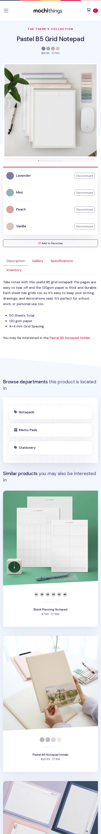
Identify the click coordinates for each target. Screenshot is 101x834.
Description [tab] (16, 261)
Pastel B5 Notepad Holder (70, 338)
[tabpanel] (50, 310)
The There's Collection (50, 29)
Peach (21, 209)
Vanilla (21, 226)
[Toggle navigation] (6, 10)
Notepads (26, 412)
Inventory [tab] (14, 270)
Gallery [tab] (37, 261)
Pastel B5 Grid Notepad (50, 39)
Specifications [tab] (61, 261)
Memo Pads (28, 430)
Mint (19, 192)
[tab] (38, 160)
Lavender (23, 175)
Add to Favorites (50, 243)
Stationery (27, 447)
